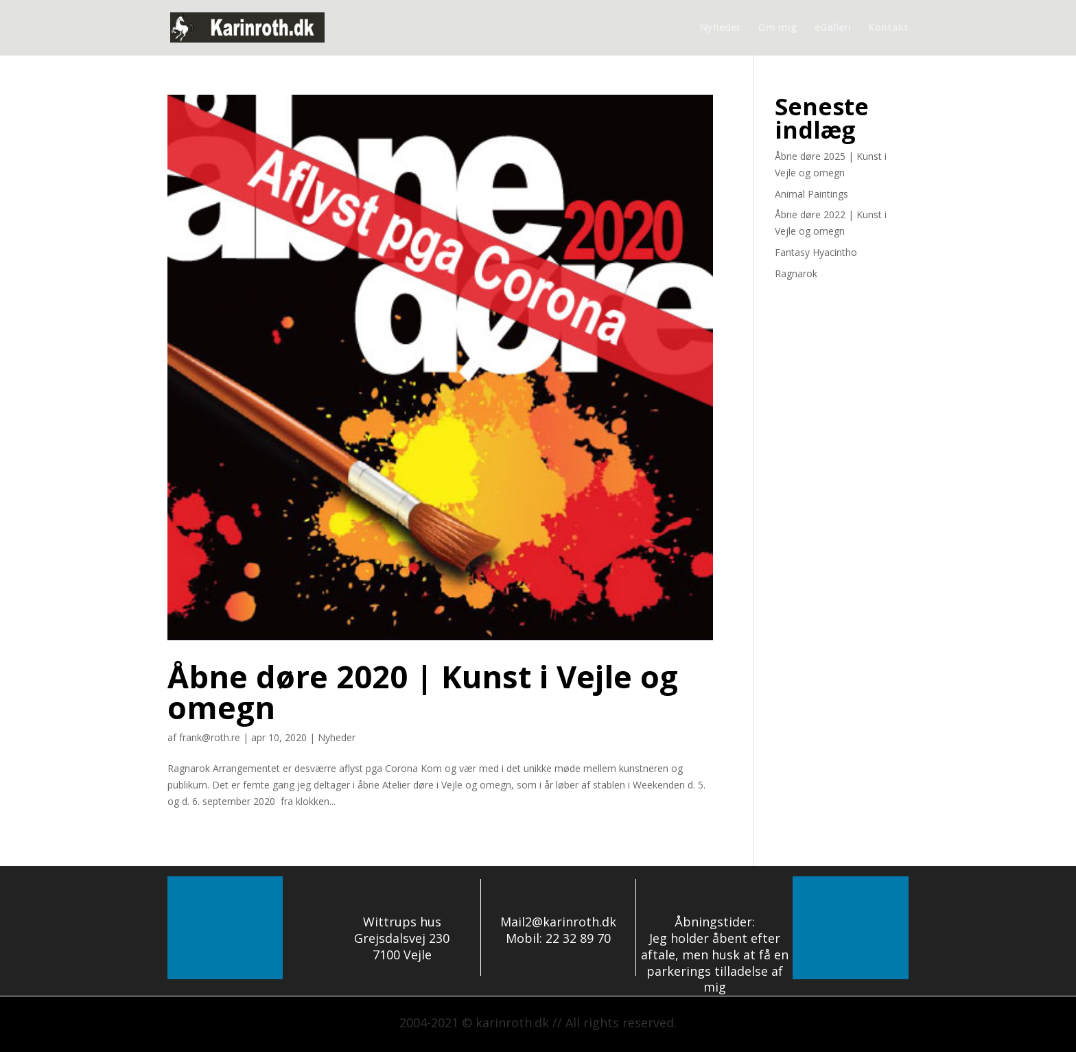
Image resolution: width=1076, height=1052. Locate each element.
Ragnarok (796, 273)
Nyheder (720, 28)
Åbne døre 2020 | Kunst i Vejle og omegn (422, 691)
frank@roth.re (209, 737)
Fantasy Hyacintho (816, 252)
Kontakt (889, 28)
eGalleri (833, 28)
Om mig (777, 28)
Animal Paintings (811, 193)
